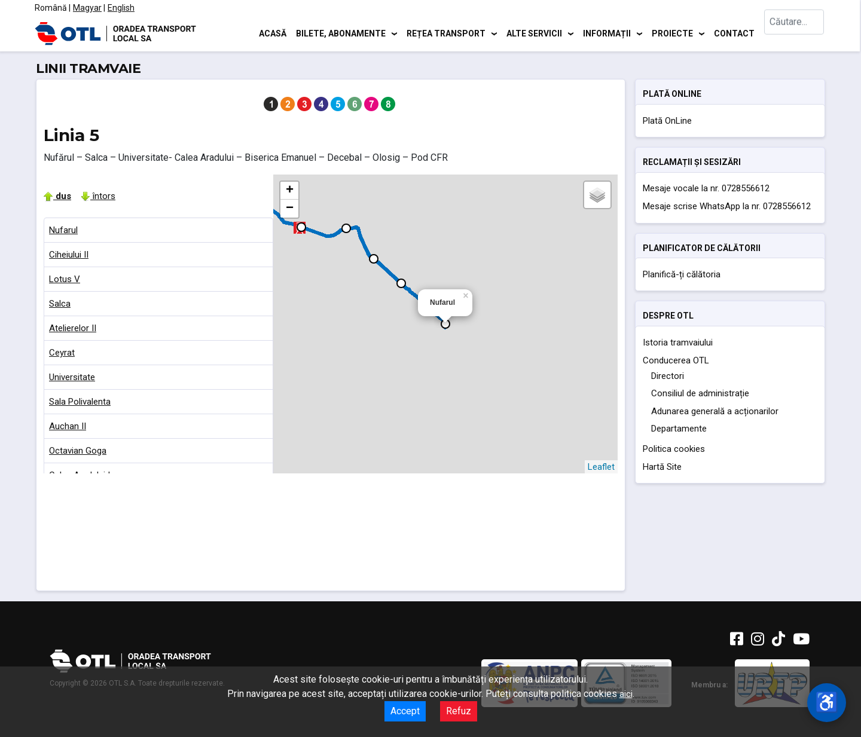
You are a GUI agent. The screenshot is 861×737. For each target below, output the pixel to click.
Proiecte (672, 33)
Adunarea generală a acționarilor (714, 411)
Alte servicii (534, 33)
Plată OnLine (667, 120)
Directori (667, 376)
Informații (607, 33)
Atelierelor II (72, 328)
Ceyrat (62, 352)
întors (98, 196)
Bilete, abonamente (341, 33)
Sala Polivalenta (80, 401)
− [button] (290, 209)
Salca (60, 303)
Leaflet (601, 466)
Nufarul (63, 230)
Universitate (72, 377)
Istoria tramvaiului (678, 342)
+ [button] (290, 191)
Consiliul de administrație (700, 393)
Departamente (679, 428)
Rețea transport (446, 33)
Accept (405, 711)
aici (626, 694)
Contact (734, 33)
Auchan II (67, 426)
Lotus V (64, 279)
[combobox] (794, 33)
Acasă (272, 33)
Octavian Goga (77, 450)
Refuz (458, 711)
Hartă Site (662, 466)
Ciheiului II (68, 254)
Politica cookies (674, 449)
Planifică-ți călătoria (681, 274)
